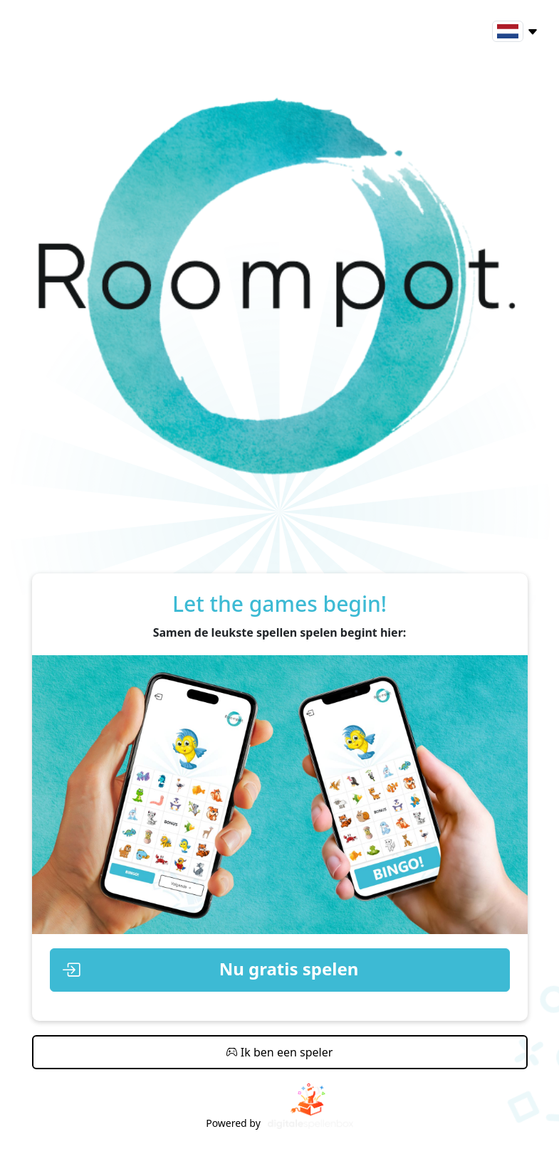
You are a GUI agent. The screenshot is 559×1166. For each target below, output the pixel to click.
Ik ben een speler (279, 1052)
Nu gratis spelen (210, 970)
